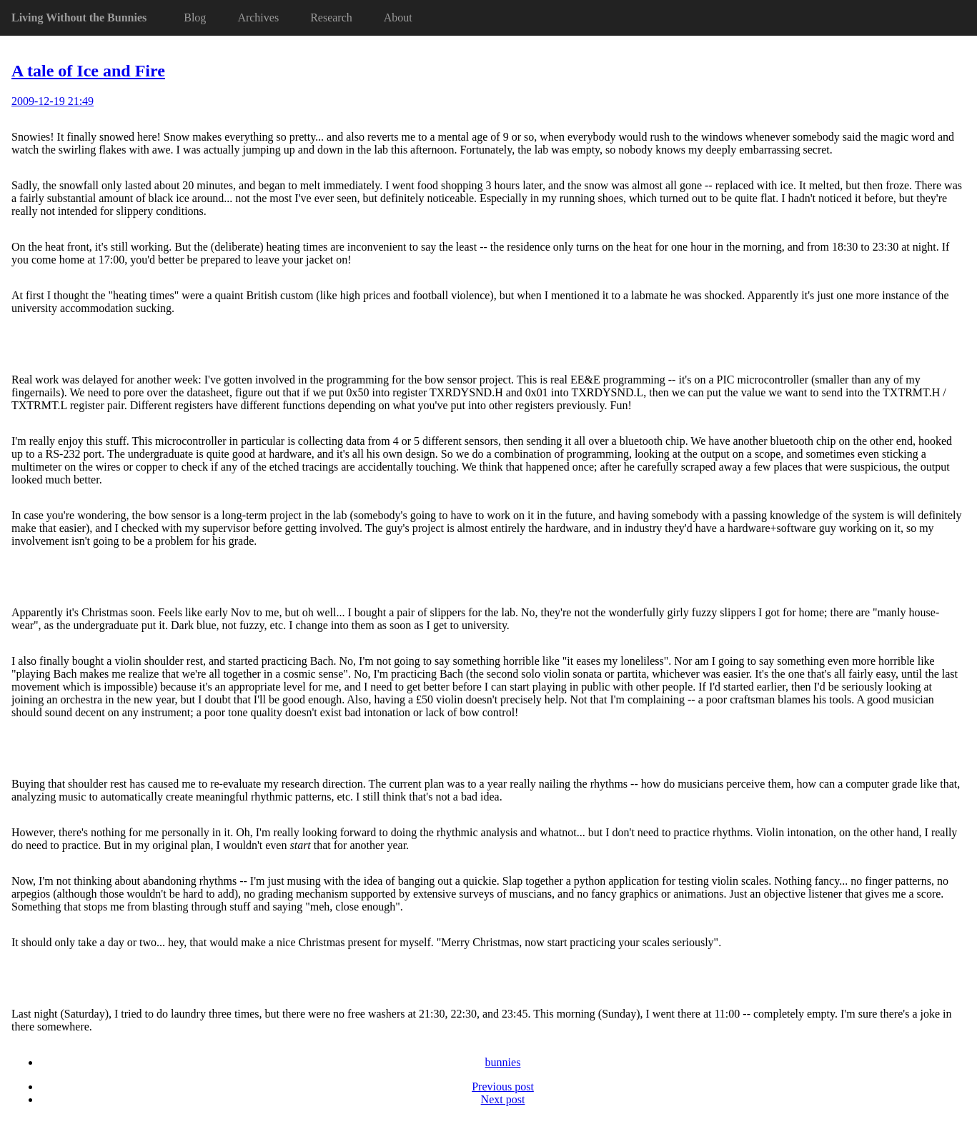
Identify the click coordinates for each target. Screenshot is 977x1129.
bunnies (503, 1062)
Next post (503, 1099)
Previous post (503, 1086)
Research (331, 17)
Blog (195, 17)
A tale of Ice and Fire (88, 70)
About (398, 17)
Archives (258, 17)
